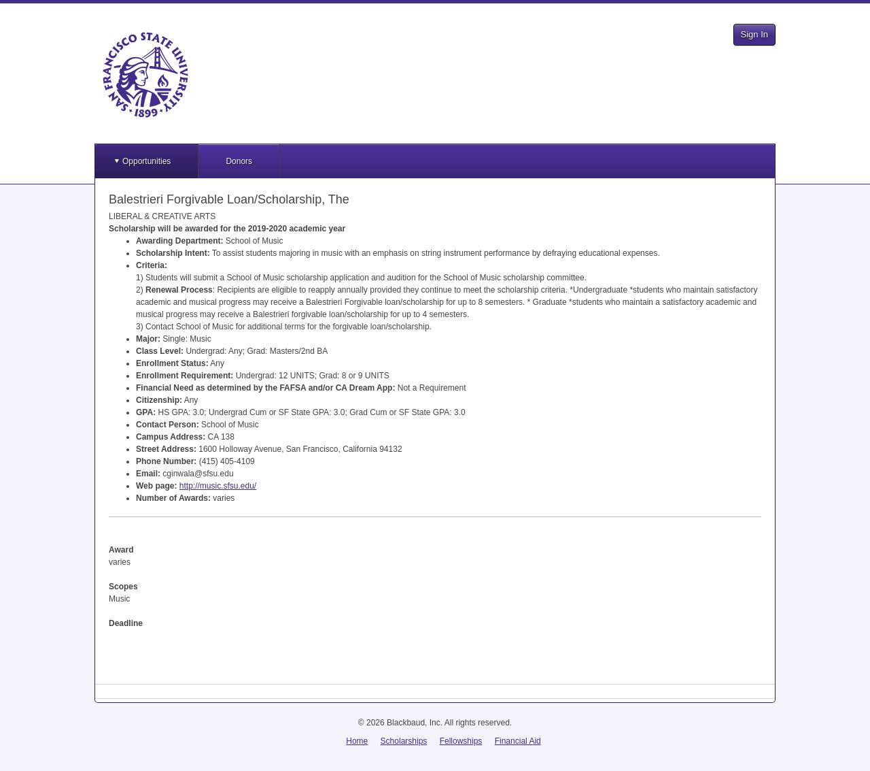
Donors (239, 161)
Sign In (754, 34)
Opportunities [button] (146, 161)
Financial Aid (518, 741)
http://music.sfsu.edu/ (217, 486)
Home (357, 741)
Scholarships (404, 741)
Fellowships (461, 741)
